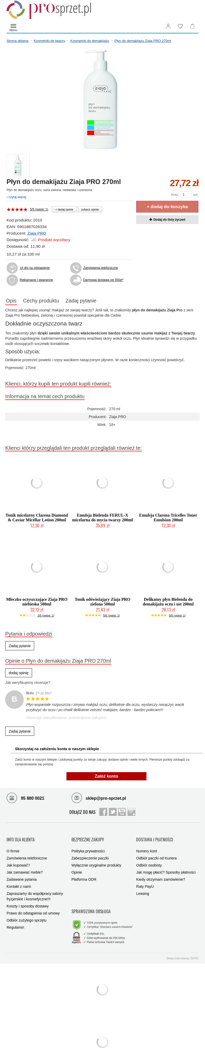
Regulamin (15, 921)
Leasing (142, 887)
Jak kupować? (18, 859)
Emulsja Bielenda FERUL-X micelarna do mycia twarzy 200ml (102, 518)
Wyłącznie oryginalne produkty (96, 859)
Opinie (76, 866)
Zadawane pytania (22, 873)
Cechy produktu (48, 301)
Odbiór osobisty (149, 859)
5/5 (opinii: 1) (39, 209)
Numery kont (146, 845)
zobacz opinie (90, 209)
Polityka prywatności (88, 845)
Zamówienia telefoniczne (100, 268)
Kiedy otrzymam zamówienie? (160, 873)
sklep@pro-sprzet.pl (98, 799)
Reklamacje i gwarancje (36, 280)
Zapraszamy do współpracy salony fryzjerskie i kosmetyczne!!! (35, 890)
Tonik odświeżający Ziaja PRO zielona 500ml (102, 602)
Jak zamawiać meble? (25, 866)
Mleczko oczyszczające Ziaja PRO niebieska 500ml (36, 602)
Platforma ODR (83, 873)
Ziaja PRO (36, 233)
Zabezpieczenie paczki (90, 852)
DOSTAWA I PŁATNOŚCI (154, 836)
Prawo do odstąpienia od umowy (33, 907)
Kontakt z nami (19, 880)
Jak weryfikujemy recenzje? (27, 684)
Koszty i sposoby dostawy (28, 900)
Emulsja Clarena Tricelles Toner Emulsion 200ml (168, 518)
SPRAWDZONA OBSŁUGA (91, 901)
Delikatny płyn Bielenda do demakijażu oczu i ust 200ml (168, 602)
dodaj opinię (19, 674)
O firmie (13, 845)
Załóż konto (106, 777)
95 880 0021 (25, 799)
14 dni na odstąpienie (35, 268)
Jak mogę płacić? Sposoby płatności (166, 866)
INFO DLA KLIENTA (21, 836)
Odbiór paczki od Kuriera (156, 852)
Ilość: (175, 195)
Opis (13, 301)
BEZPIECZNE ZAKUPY (87, 836)
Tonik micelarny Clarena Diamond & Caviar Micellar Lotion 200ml (37, 518)
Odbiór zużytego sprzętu (27, 914)
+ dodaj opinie (64, 209)
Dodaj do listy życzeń (167, 219)
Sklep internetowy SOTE (182, 944)
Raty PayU (145, 880)
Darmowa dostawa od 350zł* (103, 280)
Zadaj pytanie (93, 301)
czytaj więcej (16, 197)
